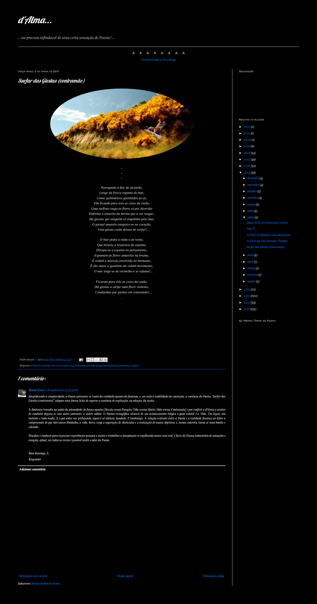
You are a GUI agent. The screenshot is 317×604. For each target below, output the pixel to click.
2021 (247, 133)
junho (251, 217)
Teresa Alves (36, 390)
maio (250, 255)
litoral (115, 366)
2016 (247, 166)
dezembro (253, 178)
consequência (65, 366)
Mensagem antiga (213, 576)
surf (127, 366)
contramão (79, 366)
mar (122, 366)
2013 (247, 296)
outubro (252, 191)
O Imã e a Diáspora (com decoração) (268, 235)
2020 (248, 140)
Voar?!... (252, 229)
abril (250, 262)
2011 (247, 309)
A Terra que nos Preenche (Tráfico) (267, 241)
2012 (247, 303)
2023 (247, 127)
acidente (35, 366)
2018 (247, 153)
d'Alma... (35, 20)
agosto (251, 205)
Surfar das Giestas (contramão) (265, 247)
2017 (247, 159)
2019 (247, 146)
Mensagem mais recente (33, 576)
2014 (247, 290)
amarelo (45, 366)
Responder (35, 459)
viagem (135, 366)
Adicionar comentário (32, 469)
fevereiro (252, 275)
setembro (253, 198)
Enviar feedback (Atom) (45, 584)
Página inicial (125, 576)
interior (107, 366)
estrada (91, 366)
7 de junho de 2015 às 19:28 (61, 390)
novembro (253, 185)
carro (54, 366)
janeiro (251, 281)
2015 (247, 173)
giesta (99, 366)
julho (250, 211)
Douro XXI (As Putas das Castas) (267, 223)
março (251, 268)
